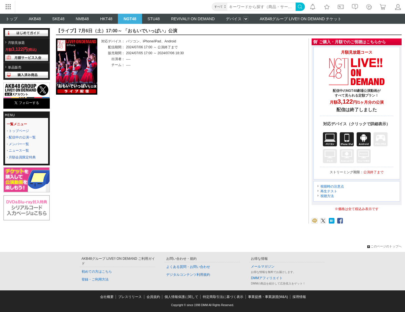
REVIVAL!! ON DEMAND (193, 19)
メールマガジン (262, 266)
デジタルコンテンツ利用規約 (188, 275)
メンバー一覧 (19, 144)
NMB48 (82, 19)
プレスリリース (130, 297)
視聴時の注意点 (332, 186)
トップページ (19, 131)
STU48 (154, 19)
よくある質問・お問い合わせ (188, 267)
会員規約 (153, 297)
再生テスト (328, 191)
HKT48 (106, 19)
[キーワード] (261, 7)
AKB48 (35, 19)
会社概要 (107, 297)
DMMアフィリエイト (267, 278)
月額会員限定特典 (22, 157)
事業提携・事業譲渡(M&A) (268, 297)
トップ (11, 19)
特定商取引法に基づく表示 (223, 297)
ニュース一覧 (19, 150)
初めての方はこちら (97, 272)
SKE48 (58, 19)
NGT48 (129, 19)
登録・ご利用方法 (95, 279)
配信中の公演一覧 (22, 137)
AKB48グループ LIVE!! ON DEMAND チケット (300, 19)
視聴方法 (327, 196)
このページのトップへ (384, 246)
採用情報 (299, 297)
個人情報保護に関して (181, 297)
